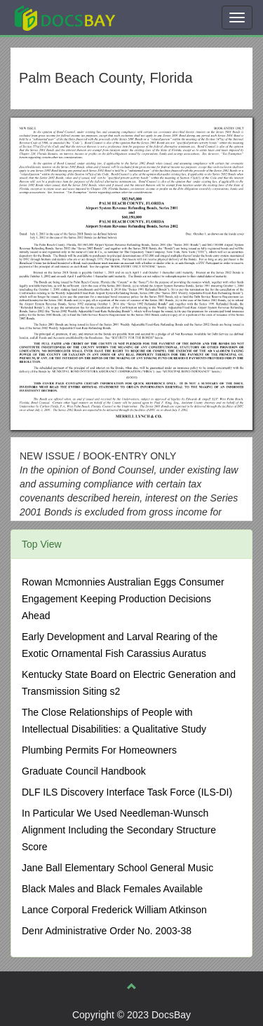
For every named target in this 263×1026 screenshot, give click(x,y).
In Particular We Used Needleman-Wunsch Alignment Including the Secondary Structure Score (119, 829)
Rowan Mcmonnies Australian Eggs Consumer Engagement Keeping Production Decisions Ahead (123, 598)
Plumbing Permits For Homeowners (99, 750)
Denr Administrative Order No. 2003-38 (106, 930)
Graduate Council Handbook (84, 771)
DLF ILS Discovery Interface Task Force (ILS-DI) (127, 792)
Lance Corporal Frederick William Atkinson (114, 909)
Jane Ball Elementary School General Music (117, 867)
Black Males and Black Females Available (112, 888)
